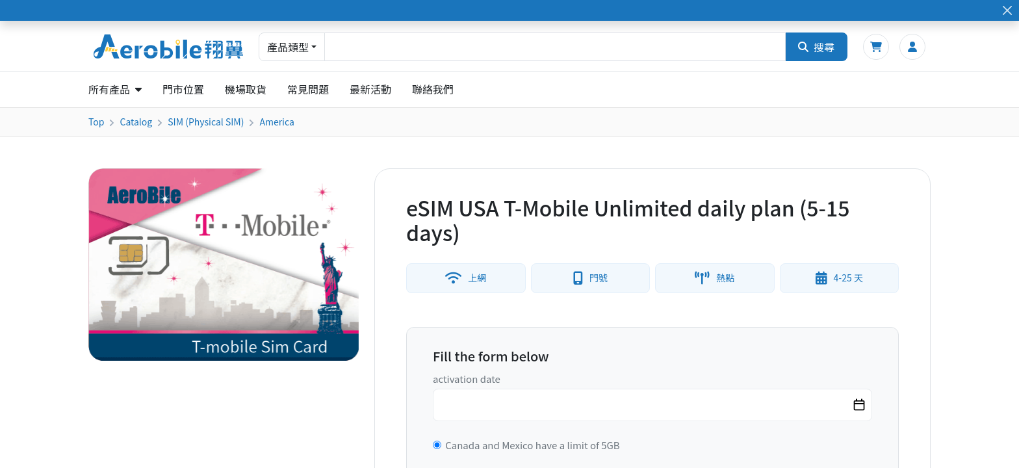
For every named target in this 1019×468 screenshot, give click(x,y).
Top (96, 121)
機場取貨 (245, 89)
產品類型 (288, 47)
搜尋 (816, 47)
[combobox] (555, 47)
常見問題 (308, 89)
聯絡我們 (433, 89)
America (276, 121)
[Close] (1007, 11)
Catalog (136, 121)
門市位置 (183, 89)
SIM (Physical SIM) (206, 121)
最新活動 (370, 89)
